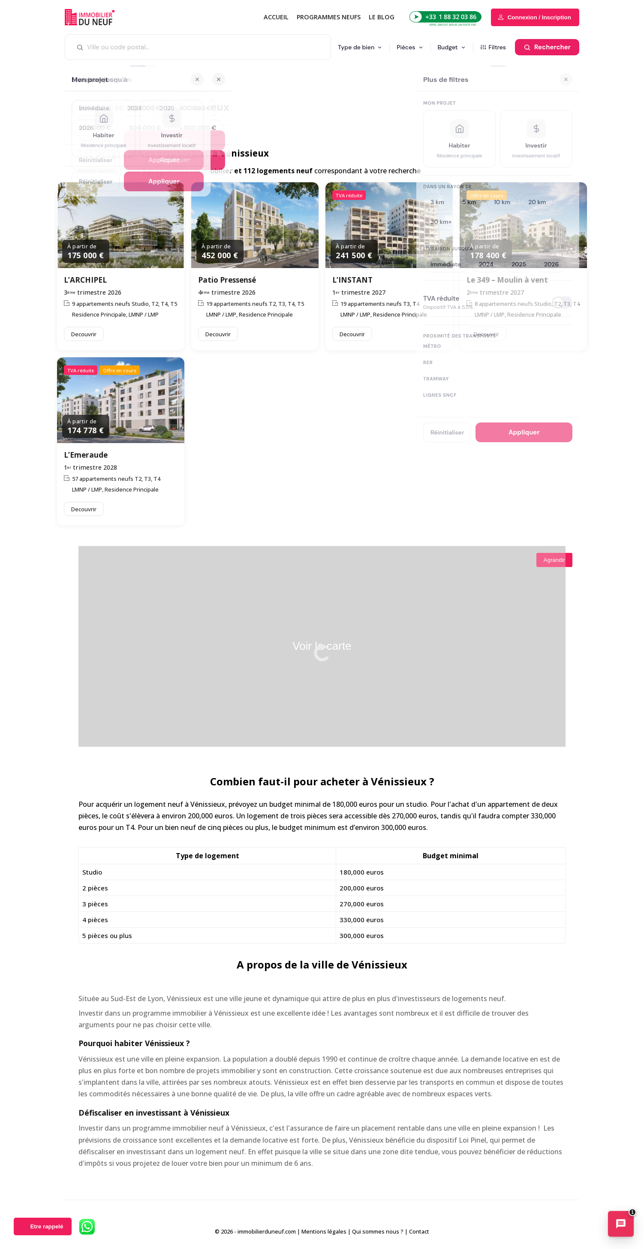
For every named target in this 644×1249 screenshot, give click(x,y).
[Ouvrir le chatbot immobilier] (621, 1225)
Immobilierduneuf (101, 17)
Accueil (276, 17)
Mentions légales (323, 1231)
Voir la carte (321, 646)
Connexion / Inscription (539, 17)
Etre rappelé (46, 1226)
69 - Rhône (139, 91)
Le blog (381, 17)
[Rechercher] (547, 47)
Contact (419, 1231)
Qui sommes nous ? (377, 1231)
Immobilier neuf (98, 91)
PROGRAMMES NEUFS (329, 17)
